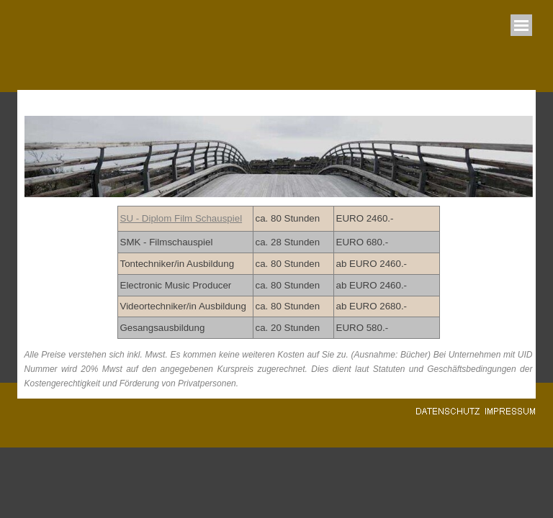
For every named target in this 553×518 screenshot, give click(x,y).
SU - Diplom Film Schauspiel (181, 218)
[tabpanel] (278, 272)
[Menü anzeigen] (521, 25)
